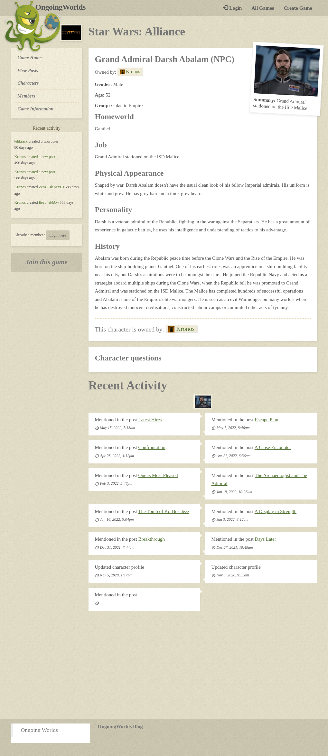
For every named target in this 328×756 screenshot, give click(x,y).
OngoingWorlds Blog (120, 726)
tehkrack (21, 141)
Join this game (46, 262)
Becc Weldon (49, 202)
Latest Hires (150, 419)
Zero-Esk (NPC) (51, 187)
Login (232, 8)
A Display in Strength (275, 511)
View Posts (28, 70)
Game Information (36, 108)
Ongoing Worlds (39, 730)
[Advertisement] (164, 667)
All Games (262, 8)
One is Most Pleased (158, 475)
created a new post (41, 156)
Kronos (20, 156)
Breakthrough (151, 539)
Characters (28, 83)
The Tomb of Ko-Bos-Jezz (163, 511)
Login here (57, 235)
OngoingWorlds (62, 7)
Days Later (265, 539)
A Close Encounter (273, 447)
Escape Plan (266, 419)
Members (26, 95)
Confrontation (151, 447)
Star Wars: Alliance (137, 31)
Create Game (298, 8)
